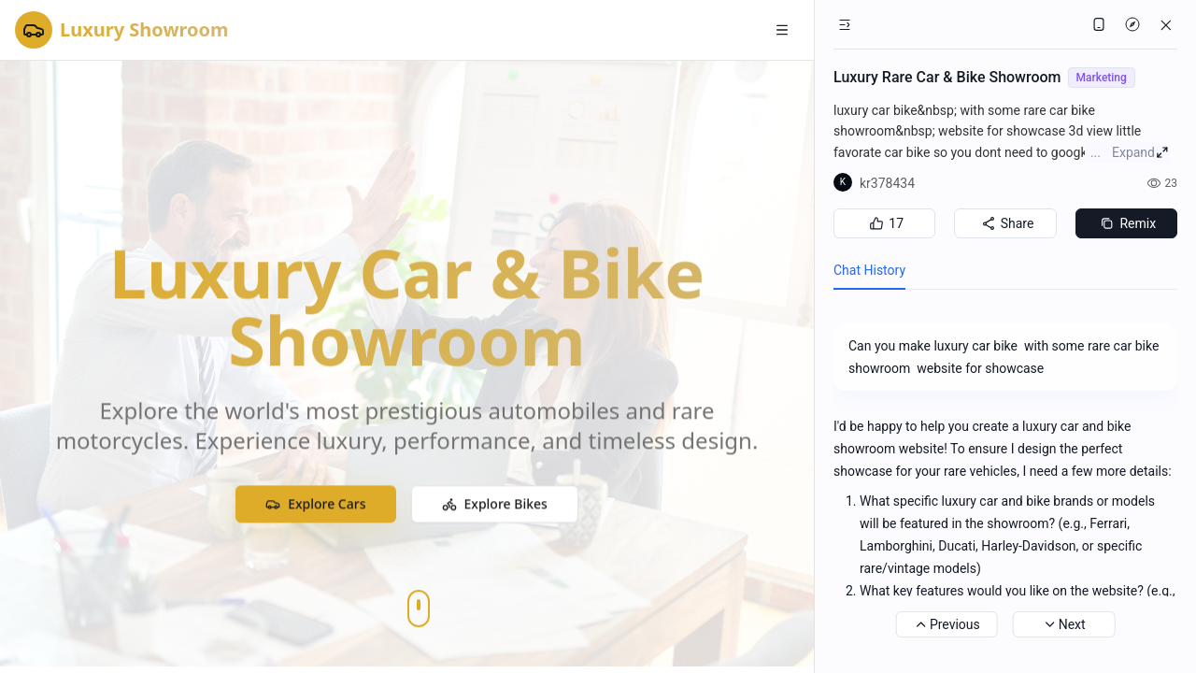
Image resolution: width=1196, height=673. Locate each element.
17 (884, 223)
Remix (1126, 223)
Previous (947, 624)
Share (1005, 223)
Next (1064, 624)
